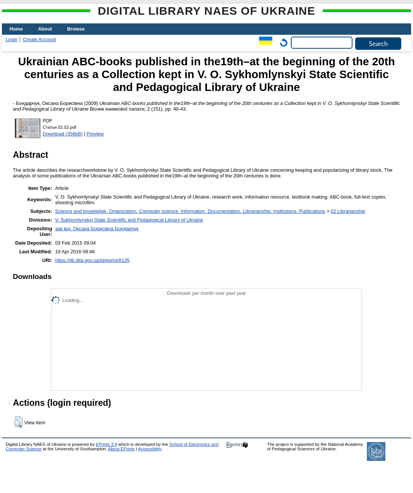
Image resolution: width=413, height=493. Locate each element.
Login (11, 39)
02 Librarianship (348, 211)
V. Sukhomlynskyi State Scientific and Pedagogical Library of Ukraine (129, 220)
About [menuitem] (45, 29)
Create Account (39, 39)
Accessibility (150, 449)
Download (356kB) (62, 134)
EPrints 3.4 (106, 444)
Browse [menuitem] (76, 29)
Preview (95, 134)
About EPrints (121, 449)
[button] (18, 422)
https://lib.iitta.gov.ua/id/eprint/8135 (92, 260)
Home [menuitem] (16, 29)
